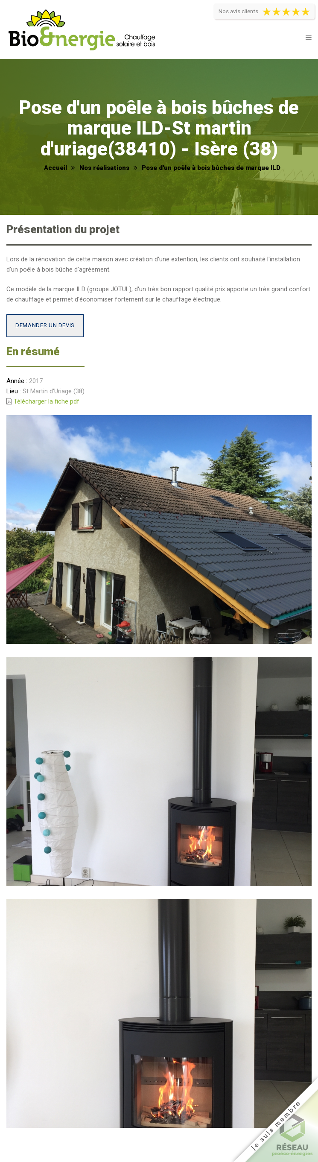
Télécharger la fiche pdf (46, 401)
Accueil (55, 168)
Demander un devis (45, 325)
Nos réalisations (104, 168)
